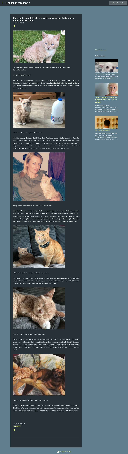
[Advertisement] (90, 70)
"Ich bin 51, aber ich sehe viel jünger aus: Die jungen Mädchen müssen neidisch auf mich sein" (106, 100)
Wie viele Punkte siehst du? (102, 130)
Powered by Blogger (64, 451)
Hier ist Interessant (17, 3)
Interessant (17, 426)
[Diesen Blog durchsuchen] (118, 3)
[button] (14, 26)
